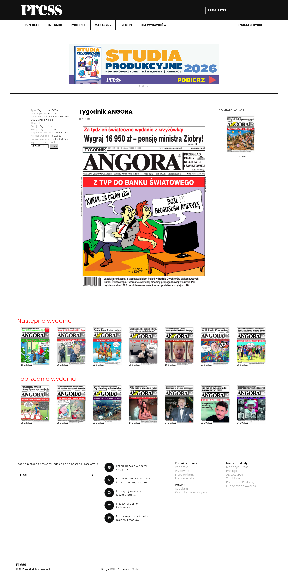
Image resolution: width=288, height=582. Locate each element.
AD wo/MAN (234, 475)
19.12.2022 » (57, 135)
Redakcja (181, 467)
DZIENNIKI (55, 25)
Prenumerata (184, 478)
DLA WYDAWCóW (154, 25)
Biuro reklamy (185, 475)
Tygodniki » (46, 126)
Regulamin (182, 489)
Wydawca (182, 471)
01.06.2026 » (61, 132)
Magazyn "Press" (237, 467)
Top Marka (233, 478)
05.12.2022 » (61, 139)
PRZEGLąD (32, 25)
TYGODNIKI (78, 25)
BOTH (113, 569)
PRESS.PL (126, 25)
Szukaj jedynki (250, 25)
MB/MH (136, 569)
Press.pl (231, 471)
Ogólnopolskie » (49, 129)
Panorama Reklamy (240, 482)
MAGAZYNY (103, 25)
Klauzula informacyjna (191, 492)
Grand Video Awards (241, 486)
